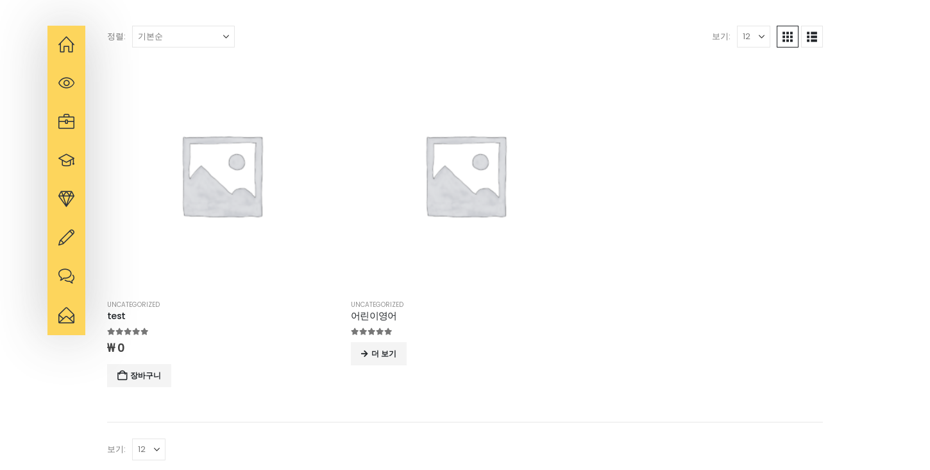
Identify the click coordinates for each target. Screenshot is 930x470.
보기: (721, 36)
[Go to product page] (221, 174)
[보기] (753, 37)
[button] (788, 37)
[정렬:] (183, 37)
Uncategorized (133, 304)
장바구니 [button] (145, 375)
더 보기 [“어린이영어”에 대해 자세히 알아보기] (383, 353)
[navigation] (66, 45)
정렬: (116, 36)
